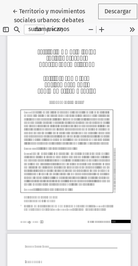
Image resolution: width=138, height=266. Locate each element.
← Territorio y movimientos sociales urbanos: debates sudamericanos (55, 20)
